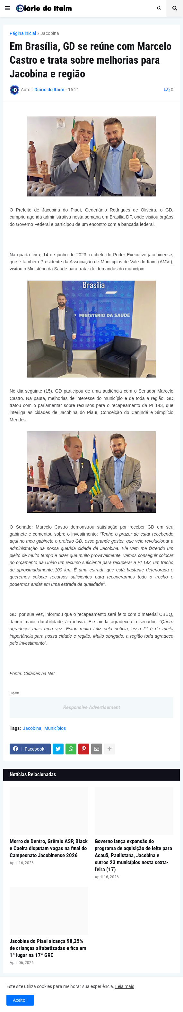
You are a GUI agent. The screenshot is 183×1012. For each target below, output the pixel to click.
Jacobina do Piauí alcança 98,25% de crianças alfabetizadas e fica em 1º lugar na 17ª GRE (48, 948)
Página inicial (23, 33)
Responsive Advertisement (91, 707)
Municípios (55, 728)
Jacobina (49, 33)
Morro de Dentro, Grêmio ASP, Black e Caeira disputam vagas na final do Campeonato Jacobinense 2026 (49, 848)
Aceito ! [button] (20, 1000)
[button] (7, 8)
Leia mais (124, 986)
